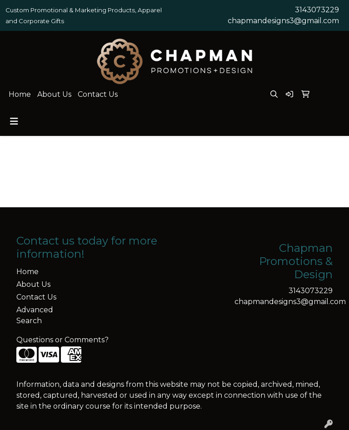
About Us (54, 94)
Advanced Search (34, 315)
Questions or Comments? (62, 339)
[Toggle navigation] (14, 121)
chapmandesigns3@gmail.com (283, 20)
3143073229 (317, 9)
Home (20, 94)
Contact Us (98, 94)
